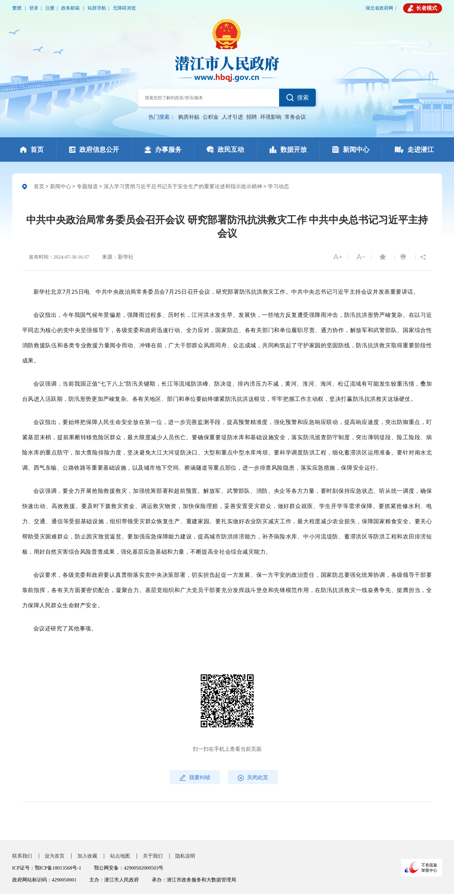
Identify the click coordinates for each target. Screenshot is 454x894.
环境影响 (270, 117)
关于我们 (153, 856)
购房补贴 (188, 117)
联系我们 (22, 856)
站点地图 (120, 856)
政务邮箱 (71, 8)
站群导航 (97, 8)
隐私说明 (185, 856)
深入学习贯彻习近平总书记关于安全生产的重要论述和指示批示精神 (182, 186)
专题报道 (87, 186)
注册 (50, 8)
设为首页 (54, 856)
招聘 (251, 117)
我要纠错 (194, 778)
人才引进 (232, 117)
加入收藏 (87, 856)
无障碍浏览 (124, 8)
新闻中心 (60, 186)
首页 (39, 186)
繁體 (17, 8)
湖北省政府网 (379, 8)
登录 (33, 8)
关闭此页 (253, 778)
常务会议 (295, 117)
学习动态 (278, 186)
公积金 (211, 117)
